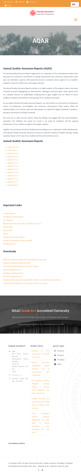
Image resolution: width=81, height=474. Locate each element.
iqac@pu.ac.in (17, 375)
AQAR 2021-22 (12, 147)
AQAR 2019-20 (12, 153)
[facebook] (38, 470)
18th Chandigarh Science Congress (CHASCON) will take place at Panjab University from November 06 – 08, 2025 (40, 423)
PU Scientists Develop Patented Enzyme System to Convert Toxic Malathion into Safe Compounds (40, 386)
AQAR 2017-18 (12, 160)
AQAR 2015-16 (12, 166)
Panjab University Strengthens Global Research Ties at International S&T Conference (40, 368)
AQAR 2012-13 (12, 176)
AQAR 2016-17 (12, 163)
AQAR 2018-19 (12, 157)
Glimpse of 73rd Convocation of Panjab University (40, 354)
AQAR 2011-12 (12, 179)
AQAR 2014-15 (12, 169)
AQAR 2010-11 (12, 182)
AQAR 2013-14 (12, 172)
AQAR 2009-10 (12, 185)
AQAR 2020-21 (12, 150)
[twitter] (42, 470)
